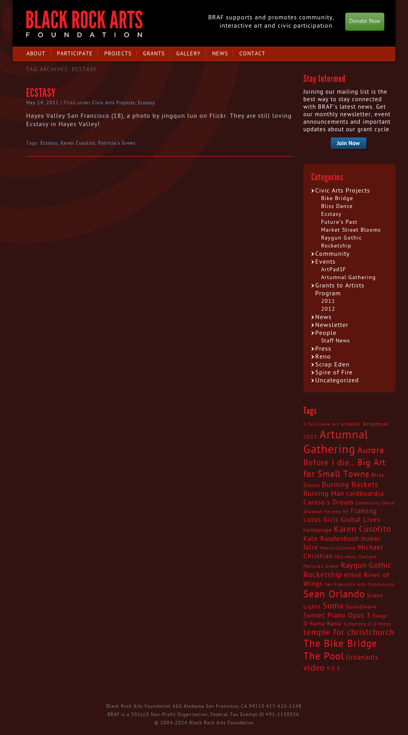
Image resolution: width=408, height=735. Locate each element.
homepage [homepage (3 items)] (317, 530)
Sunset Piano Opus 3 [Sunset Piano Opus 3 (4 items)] (336, 616)
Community (332, 253)
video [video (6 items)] (314, 668)
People (326, 332)
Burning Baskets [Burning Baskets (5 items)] (350, 484)
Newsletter (331, 325)
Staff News (335, 340)
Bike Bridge (337, 198)
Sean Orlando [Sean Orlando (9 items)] (334, 594)
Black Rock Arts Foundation (84, 24)
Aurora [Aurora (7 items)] (370, 450)
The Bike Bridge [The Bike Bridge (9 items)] (340, 644)
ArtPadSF (333, 269)
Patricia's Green (116, 143)
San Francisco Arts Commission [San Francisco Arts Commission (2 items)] (360, 584)
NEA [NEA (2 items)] (339, 556)
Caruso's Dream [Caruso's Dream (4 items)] (328, 502)
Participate (75, 53)
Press (323, 348)
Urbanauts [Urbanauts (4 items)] (362, 657)
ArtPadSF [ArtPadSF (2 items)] (351, 424)
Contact (252, 53)
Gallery (188, 53)
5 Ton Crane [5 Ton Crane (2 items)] (316, 424)
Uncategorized (337, 380)
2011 (328, 301)
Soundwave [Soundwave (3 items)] (361, 607)
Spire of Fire (334, 372)
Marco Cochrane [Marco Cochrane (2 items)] (338, 548)
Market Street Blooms (351, 230)
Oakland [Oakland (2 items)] (367, 556)
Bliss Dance (337, 206)
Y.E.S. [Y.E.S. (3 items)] (334, 669)
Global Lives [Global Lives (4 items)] (360, 520)
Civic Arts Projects (113, 103)
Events (325, 261)
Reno (323, 356)
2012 (328, 309)
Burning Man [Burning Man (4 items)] (323, 494)
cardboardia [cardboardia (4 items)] (365, 494)
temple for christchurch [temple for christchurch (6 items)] (348, 632)
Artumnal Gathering (348, 277)
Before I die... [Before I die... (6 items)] (329, 463)
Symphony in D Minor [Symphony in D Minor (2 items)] (367, 624)
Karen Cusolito (77, 143)
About (35, 53)
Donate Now (364, 21)
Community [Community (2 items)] (367, 503)
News (220, 53)
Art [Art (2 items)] (335, 424)
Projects (118, 53)
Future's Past (339, 222)
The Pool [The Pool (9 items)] (323, 656)
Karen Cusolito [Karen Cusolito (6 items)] (362, 529)
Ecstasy (41, 93)
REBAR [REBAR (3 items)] (353, 576)
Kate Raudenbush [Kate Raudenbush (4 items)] (331, 539)
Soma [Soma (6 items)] (333, 606)
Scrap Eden (332, 364)
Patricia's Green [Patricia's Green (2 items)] (321, 566)
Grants (154, 53)
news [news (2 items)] (351, 556)
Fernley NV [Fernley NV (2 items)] (336, 511)
